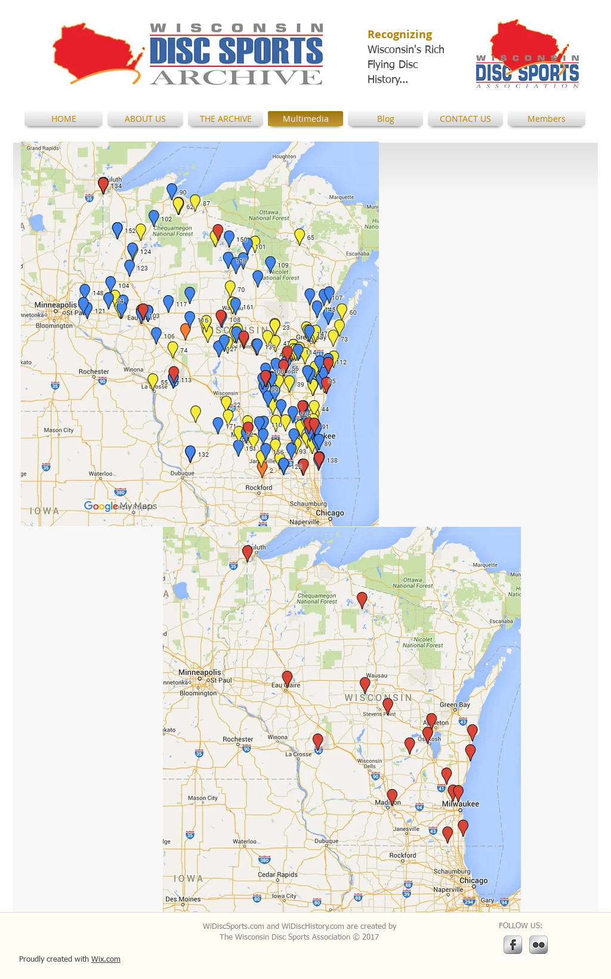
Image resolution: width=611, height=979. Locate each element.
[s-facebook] (513, 944)
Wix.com (106, 959)
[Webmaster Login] (526, 958)
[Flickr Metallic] (538, 944)
